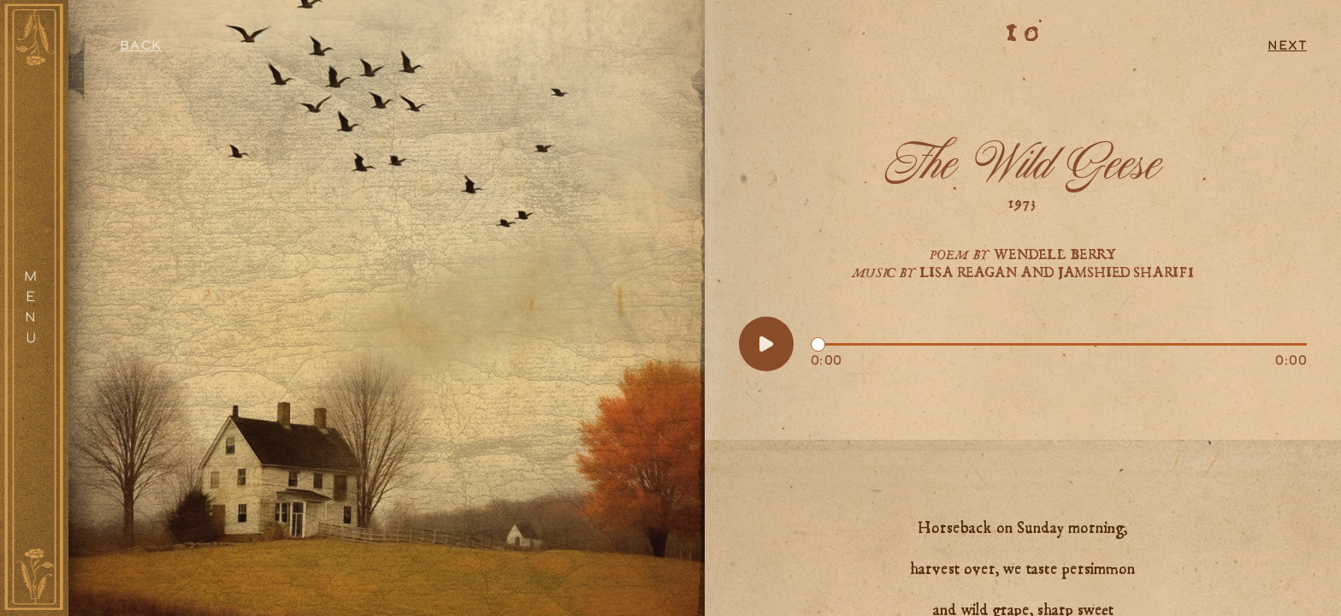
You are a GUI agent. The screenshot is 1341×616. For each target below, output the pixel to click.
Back (141, 47)
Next (1287, 47)
